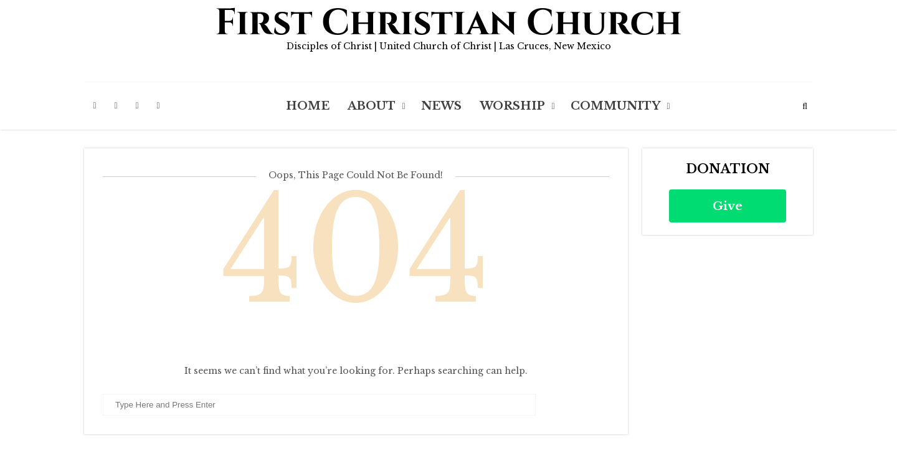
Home (308, 106)
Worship (512, 106)
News (441, 106)
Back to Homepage (356, 340)
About (372, 106)
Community (615, 106)
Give (728, 206)
